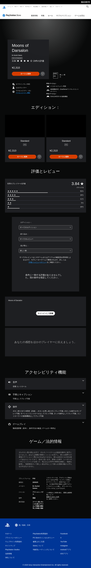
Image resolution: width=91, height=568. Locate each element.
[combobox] (45, 225)
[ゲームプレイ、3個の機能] (45, 423)
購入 (51, 6)
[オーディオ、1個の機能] (45, 381)
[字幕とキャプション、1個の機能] (45, 394)
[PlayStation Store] (12, 13)
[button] (23, 90)
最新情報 (43, 6)
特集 (42, 13)
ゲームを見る (80, 13)
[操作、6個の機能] (45, 408)
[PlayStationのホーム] (4, 6)
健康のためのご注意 (52, 494)
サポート (58, 6)
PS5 (15, 6)
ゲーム (9, 6)
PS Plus (27, 6)
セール (50, 13)
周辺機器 (35, 6)
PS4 (21, 6)
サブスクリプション (63, 13)
